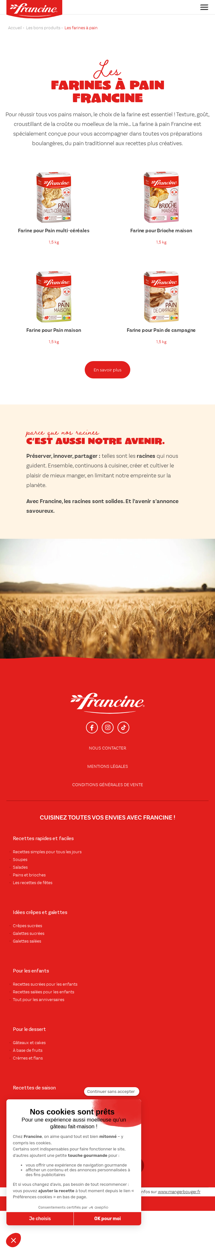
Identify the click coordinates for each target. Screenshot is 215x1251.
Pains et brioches (29, 875)
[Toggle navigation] (202, 7)
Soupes (20, 859)
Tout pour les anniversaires (38, 1000)
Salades (20, 867)
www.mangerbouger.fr (179, 1192)
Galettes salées (27, 941)
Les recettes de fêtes (32, 883)
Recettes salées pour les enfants (43, 992)
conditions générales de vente (107, 785)
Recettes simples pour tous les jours (47, 852)
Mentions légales (107, 766)
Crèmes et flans (28, 1058)
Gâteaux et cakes (29, 1043)
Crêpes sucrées (27, 926)
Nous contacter (107, 748)
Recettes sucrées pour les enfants (45, 984)
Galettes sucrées (28, 933)
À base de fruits (27, 1050)
